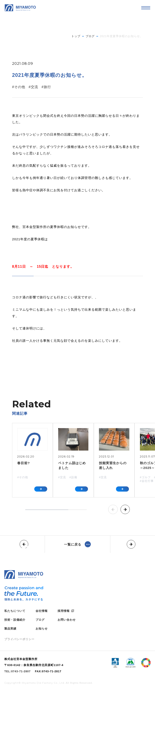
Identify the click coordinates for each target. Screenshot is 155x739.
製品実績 (10, 675)
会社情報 (42, 657)
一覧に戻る (72, 544)
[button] (112, 509)
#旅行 (46, 87)
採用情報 (64, 657)
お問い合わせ (67, 666)
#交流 (33, 87)
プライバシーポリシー (19, 685)
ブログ (40, 666)
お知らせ (42, 675)
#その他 (18, 87)
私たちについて (14, 657)
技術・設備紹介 (14, 666)
